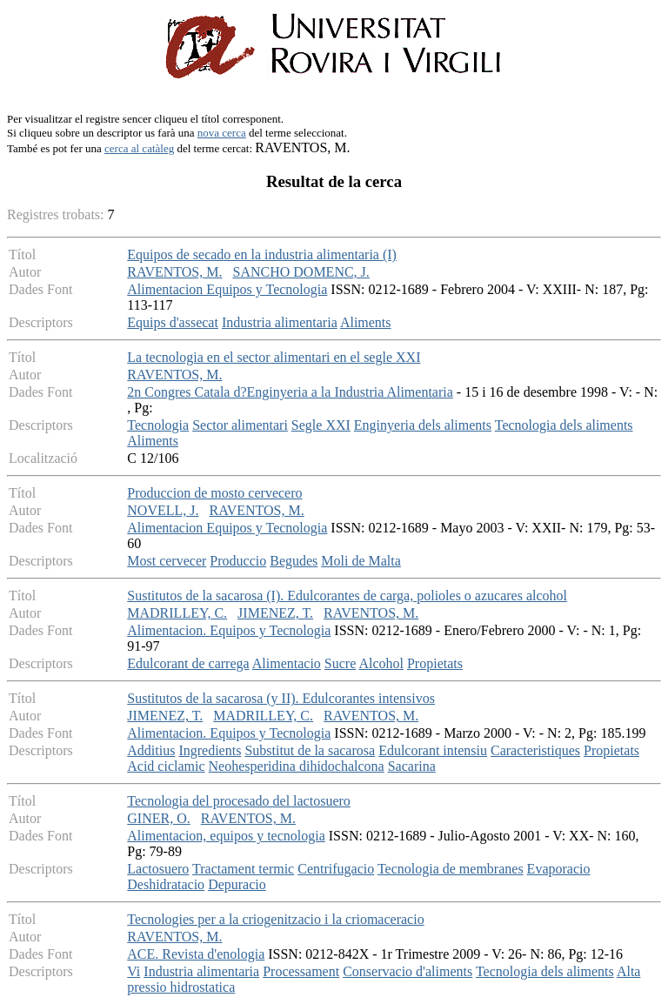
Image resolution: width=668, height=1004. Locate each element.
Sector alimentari (240, 425)
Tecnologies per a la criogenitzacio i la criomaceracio (275, 919)
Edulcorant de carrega (188, 663)
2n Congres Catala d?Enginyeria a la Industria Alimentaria (290, 392)
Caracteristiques (535, 750)
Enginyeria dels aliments (422, 425)
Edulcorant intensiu (432, 750)
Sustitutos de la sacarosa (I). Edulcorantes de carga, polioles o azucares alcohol (347, 595)
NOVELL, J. (162, 510)
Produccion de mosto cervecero (214, 492)
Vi (133, 971)
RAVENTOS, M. (174, 271)
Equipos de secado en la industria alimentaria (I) (262, 254)
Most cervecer (166, 560)
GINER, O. (158, 818)
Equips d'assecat (172, 322)
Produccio (238, 560)
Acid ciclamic (165, 766)
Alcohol (381, 663)
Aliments (365, 322)
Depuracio (237, 884)
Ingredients (209, 750)
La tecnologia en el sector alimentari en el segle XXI (273, 357)
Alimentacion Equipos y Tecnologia (227, 289)
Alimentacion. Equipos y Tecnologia (229, 630)
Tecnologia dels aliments (564, 425)
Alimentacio (286, 663)
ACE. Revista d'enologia (195, 954)
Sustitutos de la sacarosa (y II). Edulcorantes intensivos (281, 698)
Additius (151, 750)
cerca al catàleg (139, 148)
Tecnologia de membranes (450, 868)
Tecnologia (158, 425)
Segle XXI (321, 425)
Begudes (293, 560)
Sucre (340, 663)
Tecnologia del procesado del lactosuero (239, 800)
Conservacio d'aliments (407, 971)
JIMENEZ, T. (275, 613)
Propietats (435, 663)
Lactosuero (158, 868)
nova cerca (221, 132)
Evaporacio (559, 868)
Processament (301, 971)
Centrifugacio (335, 868)
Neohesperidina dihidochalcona (296, 766)
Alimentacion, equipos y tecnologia (226, 835)
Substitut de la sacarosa (309, 750)
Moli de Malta (361, 560)
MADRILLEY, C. (177, 613)
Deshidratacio (165, 884)
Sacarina (412, 766)
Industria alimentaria (279, 322)
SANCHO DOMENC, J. (300, 271)
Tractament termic (243, 868)
